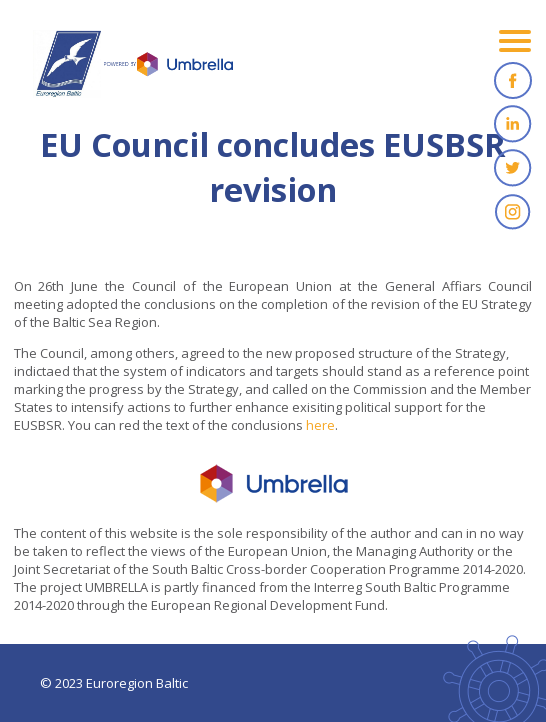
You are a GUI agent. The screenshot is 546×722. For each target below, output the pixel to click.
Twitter (513, 168)
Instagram (513, 212)
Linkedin (513, 124)
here (320, 425)
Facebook (513, 80)
